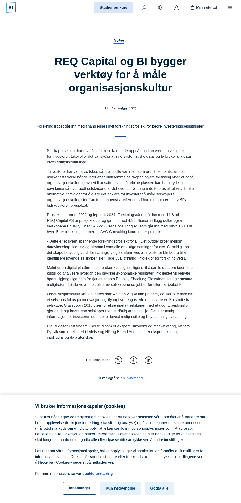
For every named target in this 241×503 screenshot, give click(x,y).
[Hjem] (11, 7)
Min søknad (203, 7)
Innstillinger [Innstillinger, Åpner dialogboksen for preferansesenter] (79, 490)
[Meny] (230, 7)
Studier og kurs (113, 7)
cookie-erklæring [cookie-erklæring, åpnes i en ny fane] (98, 476)
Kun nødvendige (120, 490)
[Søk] (144, 7)
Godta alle (159, 490)
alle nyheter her (132, 378)
